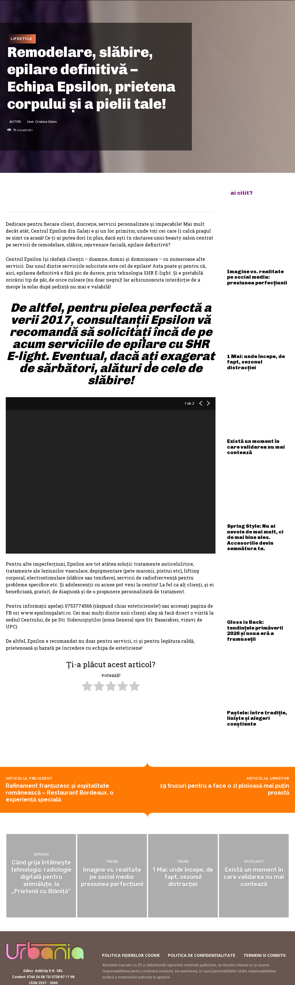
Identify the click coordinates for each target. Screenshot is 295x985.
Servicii (41, 823)
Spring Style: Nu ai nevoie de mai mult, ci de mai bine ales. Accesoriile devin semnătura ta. (256, 505)
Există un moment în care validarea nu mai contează (253, 424)
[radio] (87, 687)
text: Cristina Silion (42, 121)
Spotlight (254, 829)
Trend (112, 826)
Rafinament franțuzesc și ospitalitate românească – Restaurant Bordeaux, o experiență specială (60, 755)
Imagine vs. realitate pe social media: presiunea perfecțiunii (258, 272)
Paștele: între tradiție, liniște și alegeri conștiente (256, 666)
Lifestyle (21, 38)
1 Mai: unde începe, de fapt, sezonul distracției (255, 348)
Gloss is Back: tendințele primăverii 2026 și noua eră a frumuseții (256, 588)
